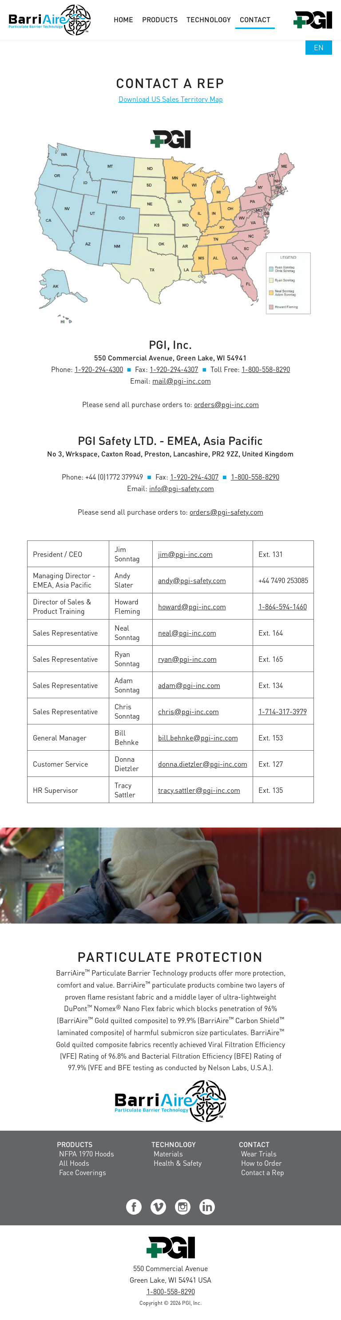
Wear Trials (259, 1153)
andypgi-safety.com (192, 580)
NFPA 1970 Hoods (86, 1153)
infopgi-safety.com (181, 488)
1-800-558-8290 (266, 369)
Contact (254, 1144)
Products (74, 1144)
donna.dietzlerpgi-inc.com (202, 763)
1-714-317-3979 (282, 711)
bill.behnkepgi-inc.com (198, 737)
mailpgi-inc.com (181, 380)
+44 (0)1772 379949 (114, 476)
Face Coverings (82, 1172)
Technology (173, 1144)
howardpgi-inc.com (192, 606)
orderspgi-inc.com (226, 404)
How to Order (261, 1163)
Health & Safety (178, 1163)
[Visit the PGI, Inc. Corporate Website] (171, 1258)
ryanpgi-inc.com (187, 659)
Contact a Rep (262, 1172)
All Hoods (74, 1163)
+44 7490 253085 (283, 580)
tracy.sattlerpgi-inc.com (199, 790)
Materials (168, 1153)
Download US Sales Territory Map (171, 99)
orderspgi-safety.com (226, 511)
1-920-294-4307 (174, 369)
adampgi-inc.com (189, 685)
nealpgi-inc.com (187, 632)
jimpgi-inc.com (185, 554)
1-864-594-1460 (282, 606)
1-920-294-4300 (99, 369)
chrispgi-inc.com (188, 711)
